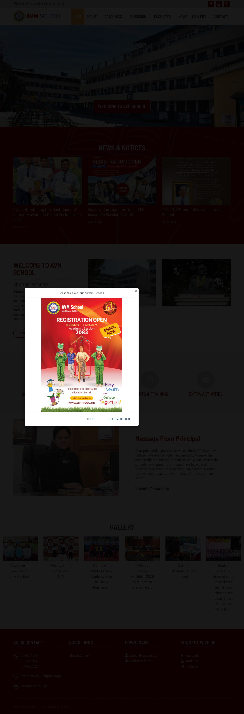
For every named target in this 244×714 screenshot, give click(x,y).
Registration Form (119, 419)
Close (90, 419)
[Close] (136, 290)
